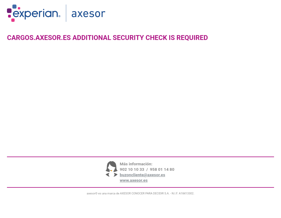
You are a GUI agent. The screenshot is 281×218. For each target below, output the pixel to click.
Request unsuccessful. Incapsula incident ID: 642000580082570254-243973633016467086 (140, 109)
